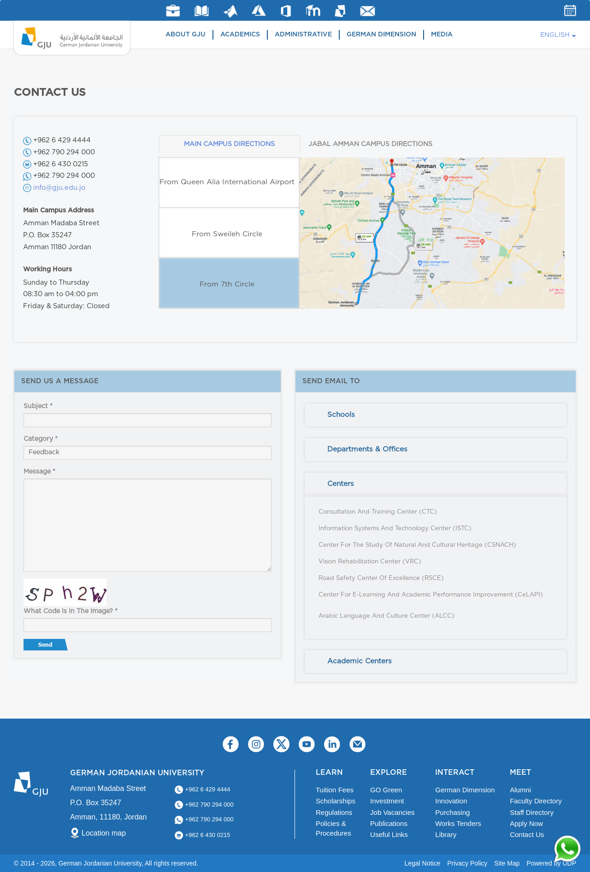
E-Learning (313, 10)
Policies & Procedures (333, 828)
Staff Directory (532, 812)
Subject (38, 406)
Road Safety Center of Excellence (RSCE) (381, 578)
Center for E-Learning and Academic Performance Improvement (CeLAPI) (431, 595)
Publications (388, 823)
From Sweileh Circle (227, 234)
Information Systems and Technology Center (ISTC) (395, 529)
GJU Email (368, 11)
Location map (104, 833)
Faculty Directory (536, 801)
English (555, 35)
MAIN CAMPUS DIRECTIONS (229, 144)
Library (202, 11)
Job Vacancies (392, 812)
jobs (172, 10)
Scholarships (335, 801)
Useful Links (389, 834)
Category (41, 439)
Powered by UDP (551, 863)
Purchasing (452, 812)
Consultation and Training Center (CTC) (378, 512)
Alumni (520, 790)
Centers (340, 483)
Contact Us (527, 834)
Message (39, 471)
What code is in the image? (71, 611)
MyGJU (340, 10)
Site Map (506, 863)
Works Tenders (458, 823)
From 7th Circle (227, 284)
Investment (387, 801)
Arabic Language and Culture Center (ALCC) (386, 616)
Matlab (230, 11)
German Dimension (381, 34)
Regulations (334, 812)
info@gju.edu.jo (59, 187)
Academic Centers (359, 661)
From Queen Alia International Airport (227, 182)
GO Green (386, 790)
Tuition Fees (335, 790)
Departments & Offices (367, 449)
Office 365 (286, 11)
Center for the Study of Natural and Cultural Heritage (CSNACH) (417, 545)
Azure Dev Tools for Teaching (258, 10)
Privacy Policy (467, 863)
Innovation (451, 801)
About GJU (185, 34)
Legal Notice (422, 863)
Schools (341, 414)
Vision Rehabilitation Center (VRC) (370, 562)
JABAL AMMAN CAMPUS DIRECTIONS (370, 144)
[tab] (435, 415)
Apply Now (526, 823)
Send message (47, 647)
